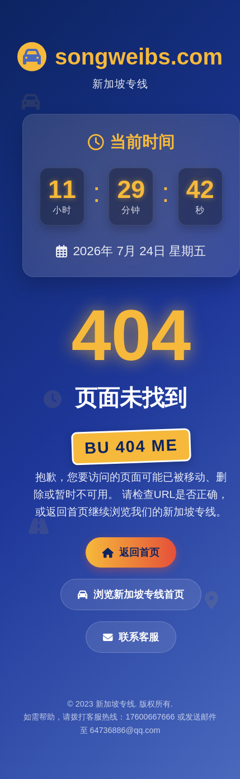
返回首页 (130, 552)
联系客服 (131, 637)
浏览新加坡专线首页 (131, 594)
